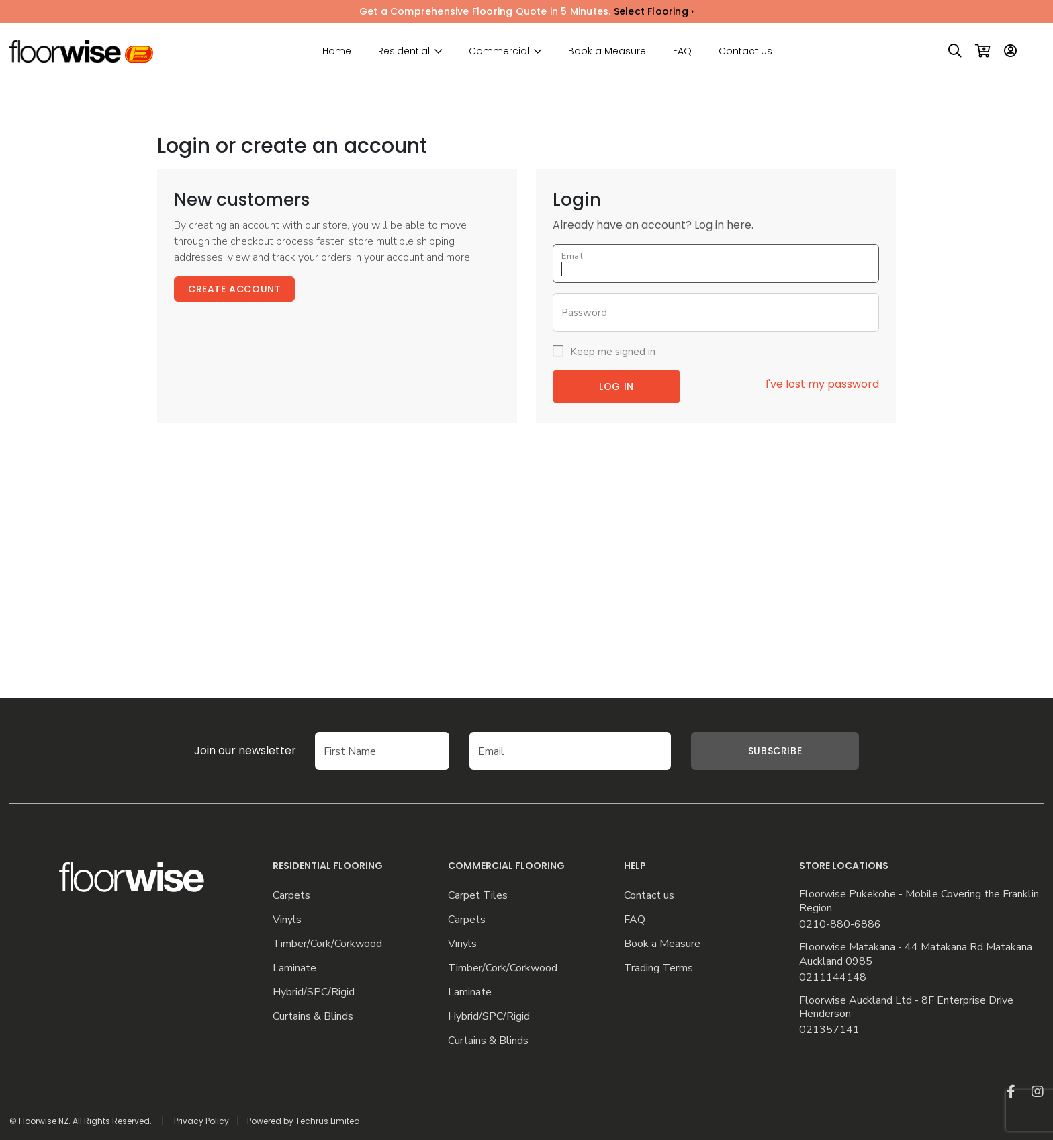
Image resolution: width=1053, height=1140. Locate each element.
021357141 (829, 1030)
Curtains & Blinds (313, 1017)
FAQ (682, 51)
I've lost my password (822, 384)
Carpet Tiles (478, 896)
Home (336, 51)
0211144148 (832, 978)
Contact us (649, 896)
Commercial (499, 51)
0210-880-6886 (840, 925)
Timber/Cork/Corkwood (327, 944)
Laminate (294, 968)
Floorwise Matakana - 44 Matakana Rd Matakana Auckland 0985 (915, 954)
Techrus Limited (327, 1121)
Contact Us (745, 51)
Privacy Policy (201, 1121)
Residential (404, 51)
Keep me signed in (612, 351)
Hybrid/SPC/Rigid (314, 992)
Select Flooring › (654, 11)
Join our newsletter (245, 750)
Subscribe (775, 751)
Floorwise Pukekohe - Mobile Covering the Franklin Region (919, 901)
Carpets (291, 896)
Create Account (234, 289)
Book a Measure (607, 51)
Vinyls (287, 920)
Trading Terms (658, 968)
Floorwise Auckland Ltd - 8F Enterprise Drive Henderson (906, 1007)
